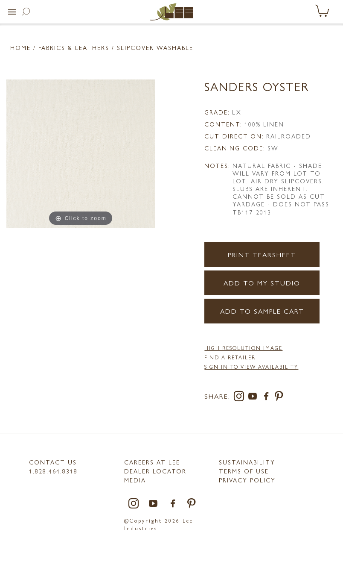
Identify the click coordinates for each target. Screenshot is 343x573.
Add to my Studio (262, 283)
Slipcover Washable (155, 47)
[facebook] (268, 398)
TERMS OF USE (244, 471)
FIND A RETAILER (230, 357)
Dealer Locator (155, 471)
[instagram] (240, 398)
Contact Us (53, 462)
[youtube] (254, 398)
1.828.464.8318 (53, 471)
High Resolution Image (243, 348)
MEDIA (135, 480)
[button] (12, 12)
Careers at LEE (152, 462)
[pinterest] (279, 398)
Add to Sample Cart (262, 311)
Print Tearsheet (262, 254)
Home (20, 47)
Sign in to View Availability (251, 366)
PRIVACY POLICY (247, 480)
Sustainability (247, 462)
